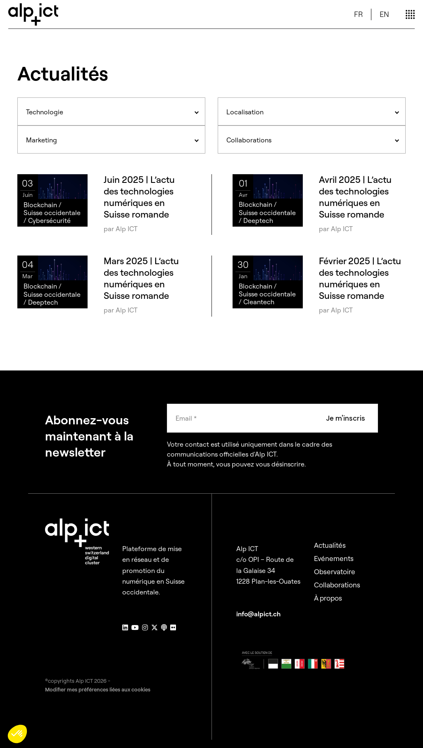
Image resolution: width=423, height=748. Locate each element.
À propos (328, 598)
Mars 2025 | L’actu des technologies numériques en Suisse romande (141, 278)
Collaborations (337, 584)
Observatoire (334, 571)
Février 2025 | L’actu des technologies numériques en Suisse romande (360, 278)
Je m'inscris (345, 418)
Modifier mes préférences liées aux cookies (97, 689)
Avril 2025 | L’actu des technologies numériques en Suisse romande (355, 197)
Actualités (330, 545)
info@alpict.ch (258, 614)
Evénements (334, 558)
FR (358, 14)
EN (384, 14)
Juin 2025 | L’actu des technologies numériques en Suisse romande (139, 197)
